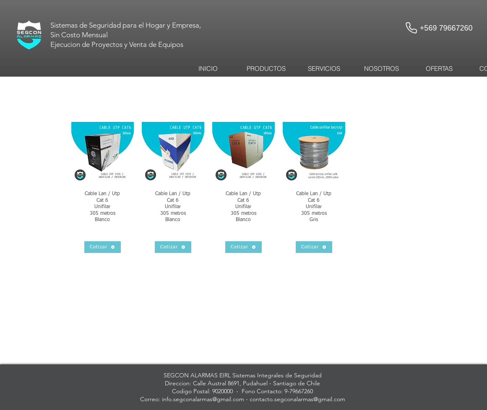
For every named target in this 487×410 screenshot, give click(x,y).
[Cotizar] (102, 247)
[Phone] (411, 27)
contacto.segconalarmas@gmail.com (297, 399)
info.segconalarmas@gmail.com (203, 399)
